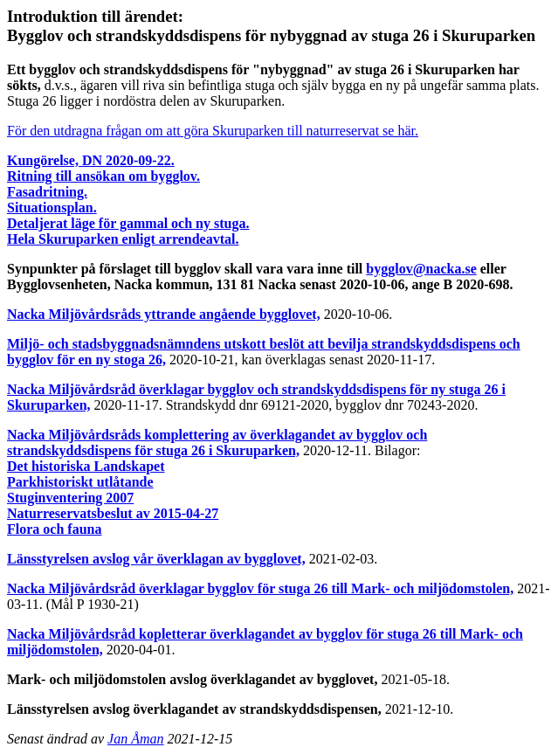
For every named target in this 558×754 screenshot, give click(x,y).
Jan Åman (135, 738)
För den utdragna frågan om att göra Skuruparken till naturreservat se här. (212, 130)
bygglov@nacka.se (421, 268)
